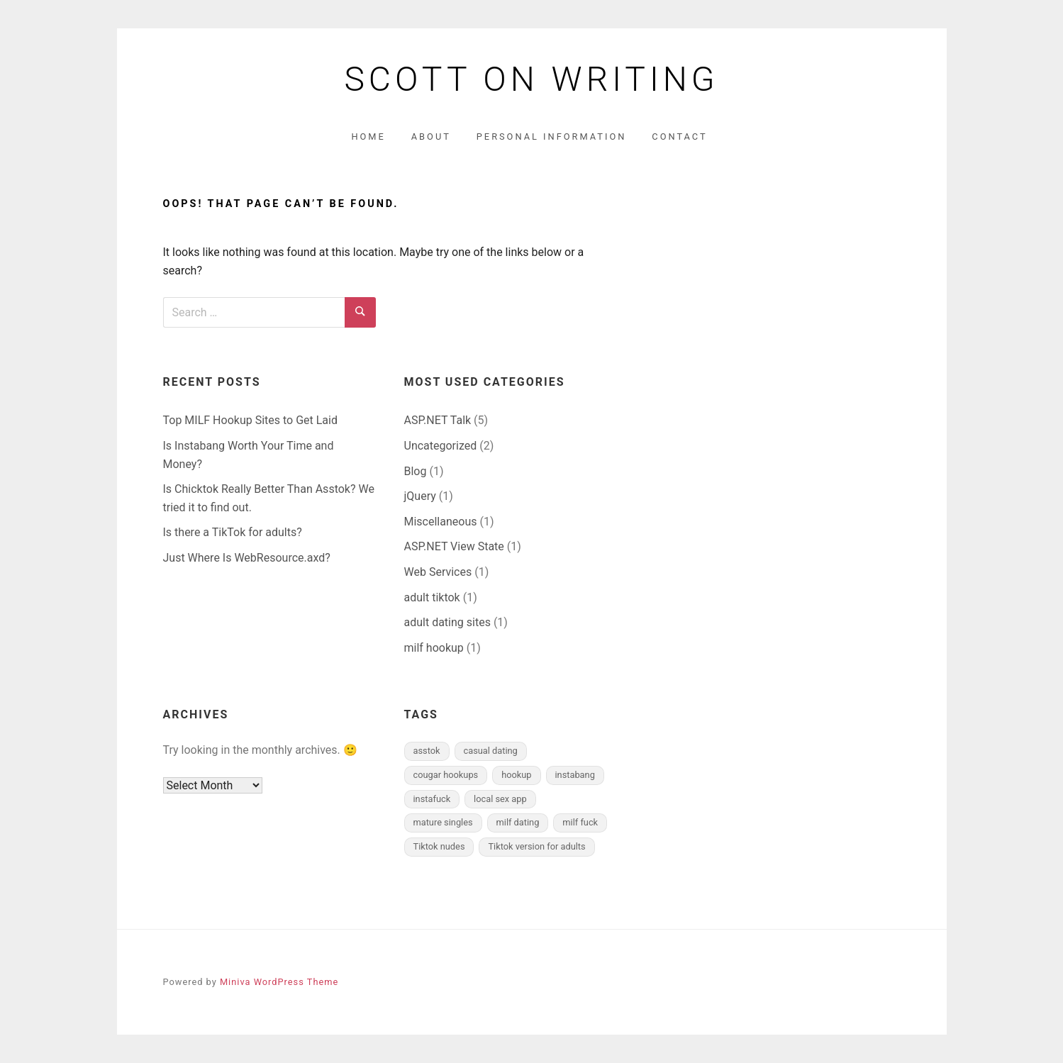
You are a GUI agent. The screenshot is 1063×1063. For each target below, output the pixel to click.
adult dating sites (447, 622)
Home (368, 136)
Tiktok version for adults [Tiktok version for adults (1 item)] (536, 846)
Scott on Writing (531, 79)
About (431, 136)
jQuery (420, 496)
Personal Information (552, 136)
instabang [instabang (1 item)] (575, 774)
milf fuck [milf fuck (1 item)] (580, 822)
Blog (415, 471)
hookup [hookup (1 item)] (516, 774)
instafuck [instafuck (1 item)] (432, 799)
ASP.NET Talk (438, 420)
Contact (679, 136)
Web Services (438, 572)
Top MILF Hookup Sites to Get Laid (250, 420)
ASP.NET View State (454, 546)
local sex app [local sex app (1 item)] (500, 799)
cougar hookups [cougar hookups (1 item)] (446, 774)
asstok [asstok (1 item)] (426, 750)
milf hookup (434, 648)
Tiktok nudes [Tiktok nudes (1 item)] (439, 846)
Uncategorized (440, 445)
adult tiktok (432, 597)
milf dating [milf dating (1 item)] (518, 822)
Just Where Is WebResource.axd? (246, 557)
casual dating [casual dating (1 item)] (491, 750)
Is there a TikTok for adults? (232, 532)
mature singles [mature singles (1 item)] (443, 822)
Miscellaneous (440, 521)
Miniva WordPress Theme (279, 981)
